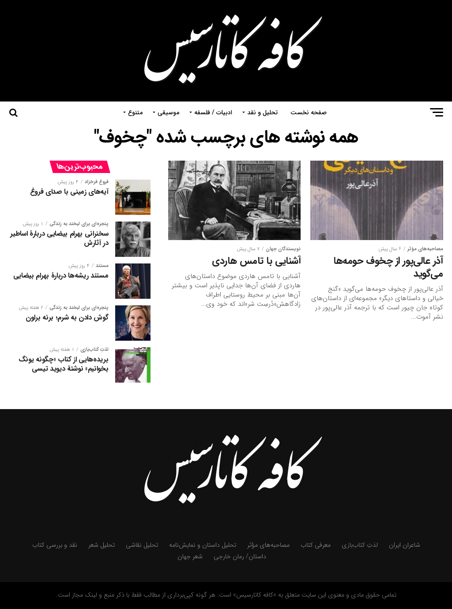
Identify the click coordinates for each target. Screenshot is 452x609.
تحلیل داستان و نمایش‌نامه (202, 545)
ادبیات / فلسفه (213, 112)
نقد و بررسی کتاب (54, 545)
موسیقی (168, 112)
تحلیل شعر (101, 545)
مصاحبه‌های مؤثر (268, 545)
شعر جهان (190, 557)
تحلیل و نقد (262, 112)
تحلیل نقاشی (142, 545)
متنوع (135, 112)
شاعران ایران (404, 545)
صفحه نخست (308, 112)
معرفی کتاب (316, 545)
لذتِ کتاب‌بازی (360, 545)
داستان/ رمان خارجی (240, 557)
